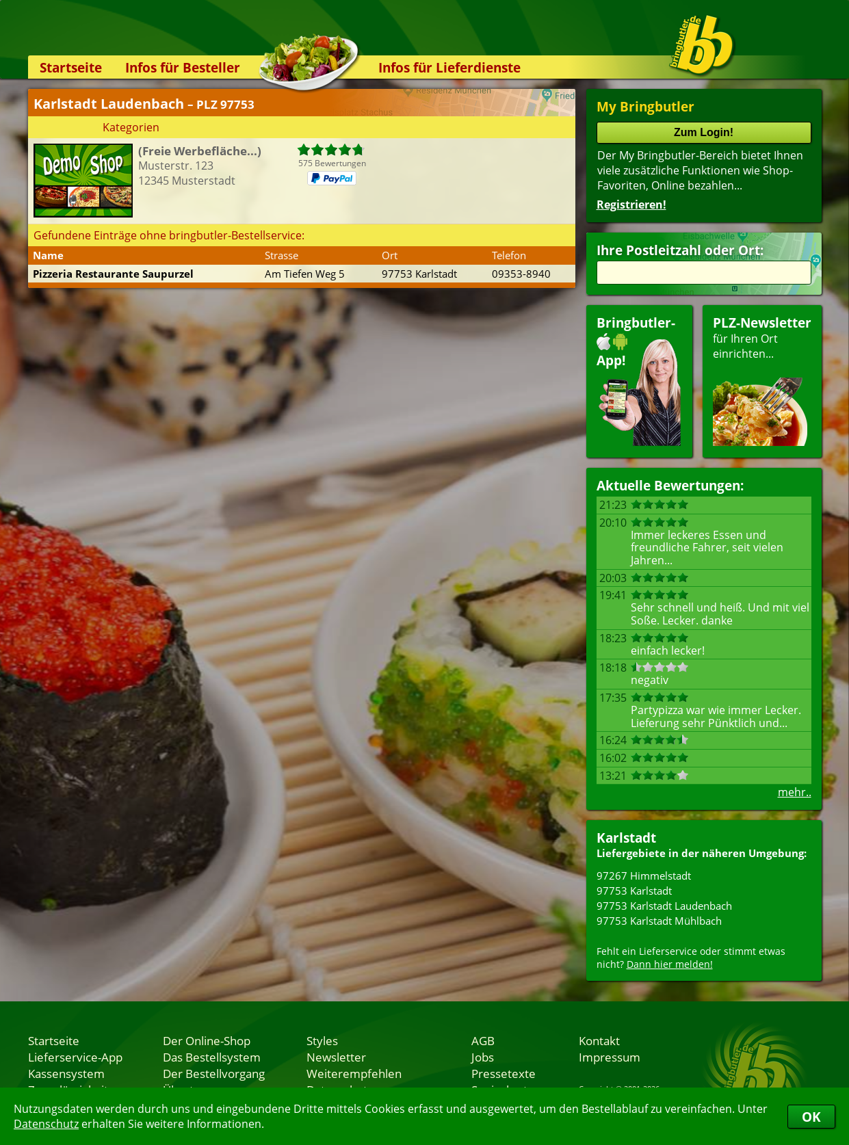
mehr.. (794, 792)
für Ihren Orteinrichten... (762, 380)
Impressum (609, 1057)
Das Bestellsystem (212, 1057)
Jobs (482, 1057)
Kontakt (599, 1040)
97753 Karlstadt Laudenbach (664, 905)
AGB (483, 1040)
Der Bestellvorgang (214, 1073)
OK (811, 1116)
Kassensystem (66, 1073)
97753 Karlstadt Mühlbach (659, 920)
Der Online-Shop (206, 1040)
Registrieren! (631, 204)
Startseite (71, 67)
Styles (322, 1040)
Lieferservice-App (75, 1057)
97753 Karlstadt (634, 890)
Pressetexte (503, 1073)
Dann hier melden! (670, 964)
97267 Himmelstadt (644, 875)
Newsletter (336, 1057)
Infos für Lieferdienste (449, 67)
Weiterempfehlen (354, 1073)
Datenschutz (46, 1123)
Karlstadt (626, 837)
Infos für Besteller (182, 67)
